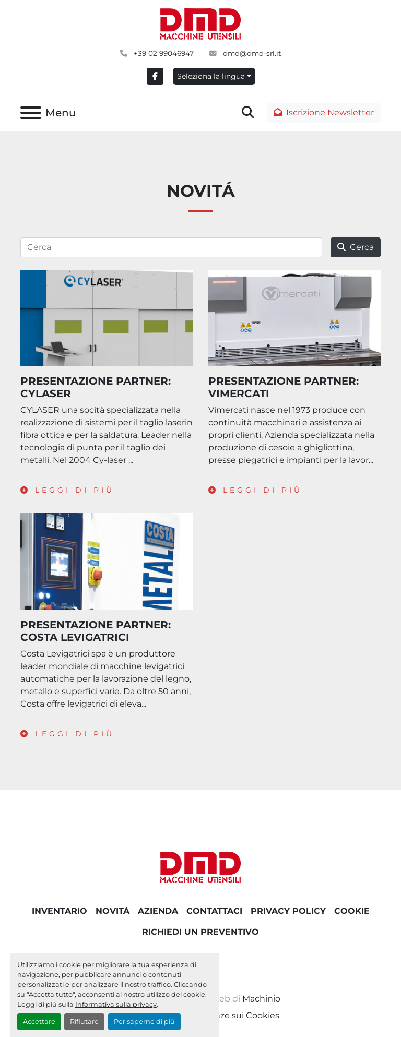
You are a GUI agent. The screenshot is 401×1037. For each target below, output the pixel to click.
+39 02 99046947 (163, 53)
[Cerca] (171, 247)
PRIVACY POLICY (288, 911)
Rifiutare (84, 1022)
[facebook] (155, 76)
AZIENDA (158, 911)
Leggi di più (67, 490)
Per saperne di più (144, 1022)
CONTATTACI (214, 911)
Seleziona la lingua (211, 76)
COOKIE (352, 911)
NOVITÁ (112, 911)
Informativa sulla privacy (116, 1004)
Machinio (261, 999)
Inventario (59, 911)
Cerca (355, 247)
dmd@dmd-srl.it (251, 53)
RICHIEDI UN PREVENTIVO (200, 932)
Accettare (39, 1022)
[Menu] (30, 112)
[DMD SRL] (200, 867)
